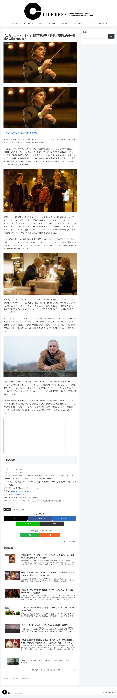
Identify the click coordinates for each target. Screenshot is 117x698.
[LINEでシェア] (28, 524)
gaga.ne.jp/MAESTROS (20, 491)
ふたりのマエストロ (18, 509)
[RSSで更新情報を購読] (42, 535)
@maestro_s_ (19, 494)
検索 (85, 32)
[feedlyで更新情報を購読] (38, 535)
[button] (52, 524)
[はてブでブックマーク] (64, 518)
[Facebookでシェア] (40, 518)
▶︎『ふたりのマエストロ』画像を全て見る (20, 133)
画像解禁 (7, 509)
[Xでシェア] (16, 518)
